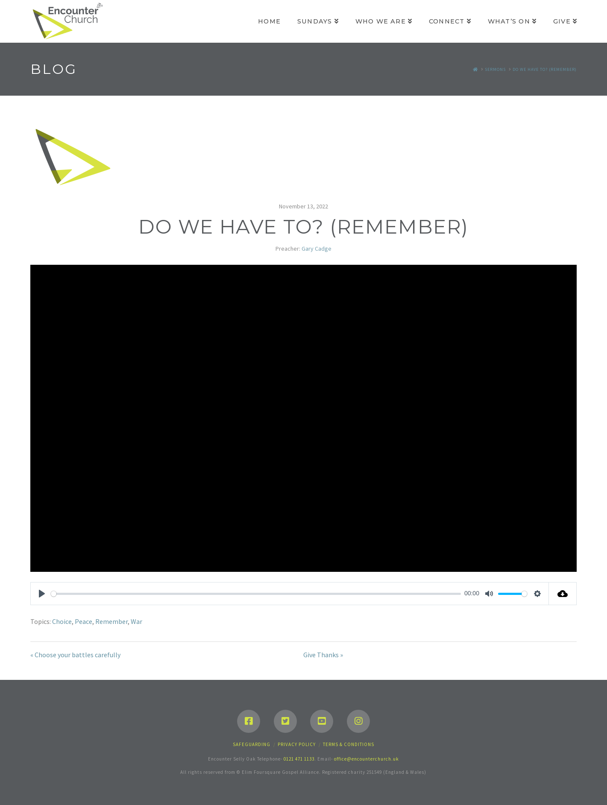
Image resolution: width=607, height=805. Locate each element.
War (136, 621)
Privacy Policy (297, 744)
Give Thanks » (323, 654)
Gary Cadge (316, 248)
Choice (62, 621)
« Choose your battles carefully (75, 654)
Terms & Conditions (348, 744)
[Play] (42, 593)
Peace (83, 621)
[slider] (256, 594)
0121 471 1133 (299, 759)
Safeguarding (251, 744)
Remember (111, 621)
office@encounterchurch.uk (366, 759)
